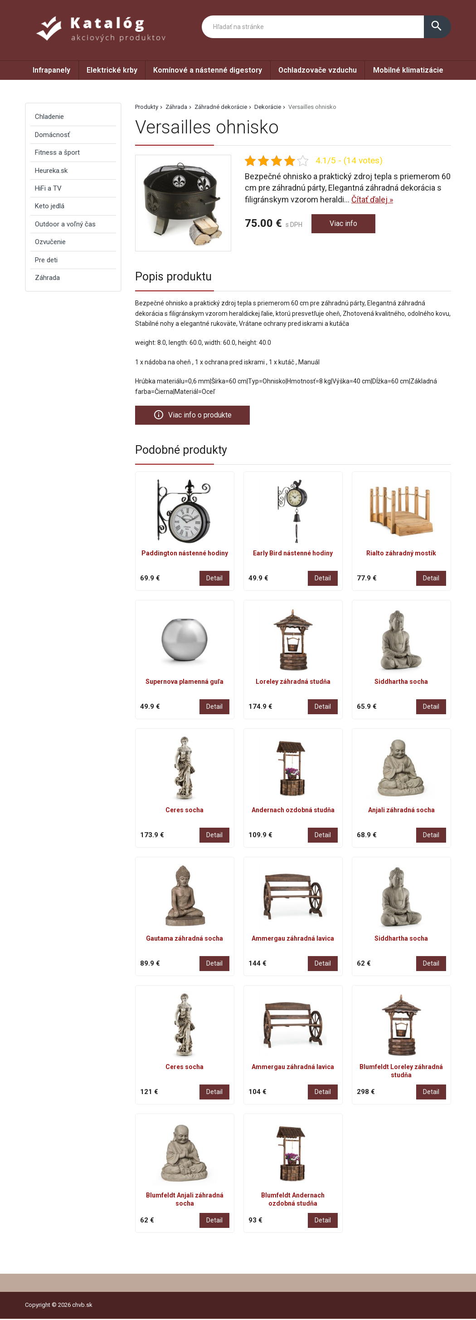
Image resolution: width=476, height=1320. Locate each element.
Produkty (146, 106)
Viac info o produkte (196, 415)
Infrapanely (51, 70)
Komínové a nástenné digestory (207, 70)
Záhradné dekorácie (220, 106)
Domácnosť (52, 135)
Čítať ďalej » (372, 199)
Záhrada (176, 106)
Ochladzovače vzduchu (317, 70)
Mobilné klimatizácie (408, 70)
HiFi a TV (48, 188)
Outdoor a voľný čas (65, 224)
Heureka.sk (51, 171)
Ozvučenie (50, 242)
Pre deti (46, 260)
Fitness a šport (57, 152)
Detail (214, 579)
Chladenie (49, 117)
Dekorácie (267, 106)
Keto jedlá (49, 206)
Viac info (345, 224)
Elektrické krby (112, 70)
